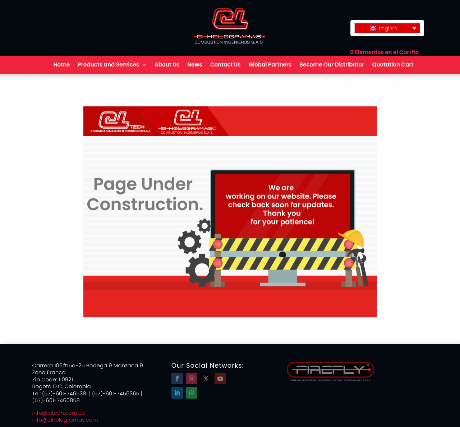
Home (61, 65)
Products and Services (108, 65)
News (194, 65)
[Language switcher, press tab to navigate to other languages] (387, 28)
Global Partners (270, 65)
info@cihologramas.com (65, 419)
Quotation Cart (392, 65)
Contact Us (225, 65)
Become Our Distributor (331, 65)
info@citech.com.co (58, 413)
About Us (167, 65)
